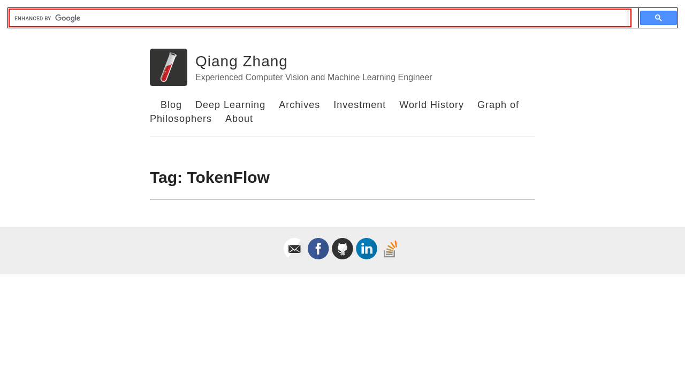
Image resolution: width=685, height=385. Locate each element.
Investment (359, 104)
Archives (299, 104)
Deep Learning (230, 104)
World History (431, 104)
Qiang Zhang (241, 61)
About (239, 118)
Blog (171, 104)
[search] (318, 18)
